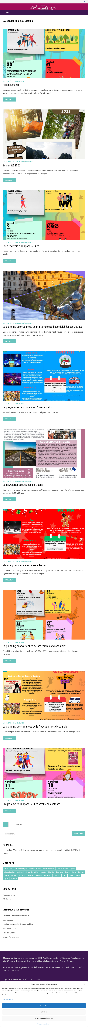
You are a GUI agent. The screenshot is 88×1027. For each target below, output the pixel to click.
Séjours (6, 879)
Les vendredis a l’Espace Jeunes (21, 246)
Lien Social (38, 875)
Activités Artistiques (21, 869)
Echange (81, 872)
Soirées (71, 875)
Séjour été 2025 (11, 165)
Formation (21, 875)
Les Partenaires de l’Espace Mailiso (18, 924)
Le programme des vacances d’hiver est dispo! (29, 407)
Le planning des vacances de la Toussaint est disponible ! (35, 726)
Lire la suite (9, 99)
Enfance (6, 875)
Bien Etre (51, 872)
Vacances (14, 879)
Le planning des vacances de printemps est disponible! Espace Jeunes (42, 326)
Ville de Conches (9, 928)
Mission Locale (9, 932)
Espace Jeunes (18, 81)
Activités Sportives (9, 872)
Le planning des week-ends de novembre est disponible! (34, 646)
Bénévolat (59, 872)
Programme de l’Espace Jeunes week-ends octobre (31, 804)
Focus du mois (9, 895)
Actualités (7, 81)
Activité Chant (8, 869)
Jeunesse (30, 875)
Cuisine (67, 872)
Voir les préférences (44, 1018)
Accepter (44, 1006)
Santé (64, 875)
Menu (7, 12)
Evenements (29, 162)
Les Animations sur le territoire (16, 915)
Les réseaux (8, 920)
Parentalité (57, 875)
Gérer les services (8, 999)
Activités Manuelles (35, 869)
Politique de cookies (43, 1024)
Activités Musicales (48, 869)
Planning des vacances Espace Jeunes (25, 565)
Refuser (44, 1012)
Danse (74, 872)
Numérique (47, 875)
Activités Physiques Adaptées (66, 869)
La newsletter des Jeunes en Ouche (23, 484)
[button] (84, 984)
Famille (13, 875)
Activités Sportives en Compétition (28, 872)
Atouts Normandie (11, 937)
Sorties (78, 875)
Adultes (43, 872)
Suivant (19, 824)
